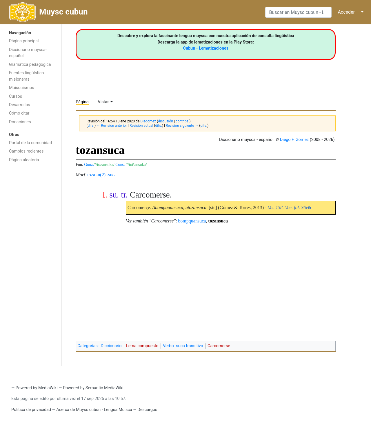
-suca (112, 174)
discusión (165, 121)
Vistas (104, 101)
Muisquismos (21, 87)
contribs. (182, 121)
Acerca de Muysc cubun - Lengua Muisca (94, 409)
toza (91, 174)
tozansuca (218, 220)
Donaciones (20, 121)
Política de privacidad (31, 409)
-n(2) (101, 174)
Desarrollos (19, 104)
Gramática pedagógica (30, 64)
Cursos (15, 96)
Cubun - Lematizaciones (206, 48)
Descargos (147, 409)
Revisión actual (141, 126)
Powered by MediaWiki (37, 387)
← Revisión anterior (112, 126)
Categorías (87, 345)
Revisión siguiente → (182, 126)
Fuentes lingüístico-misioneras (27, 76)
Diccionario (111, 345)
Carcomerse (219, 345)
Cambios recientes (26, 151)
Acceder (346, 12)
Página (82, 101)
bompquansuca (192, 220)
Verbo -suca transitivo (183, 345)
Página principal (24, 41)
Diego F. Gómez (294, 139)
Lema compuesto (142, 345)
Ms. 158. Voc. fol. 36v (288, 207)
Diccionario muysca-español (28, 53)
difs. (91, 126)
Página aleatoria (24, 159)
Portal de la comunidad (30, 142)
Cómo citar (19, 113)
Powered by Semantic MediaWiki (93, 387)
